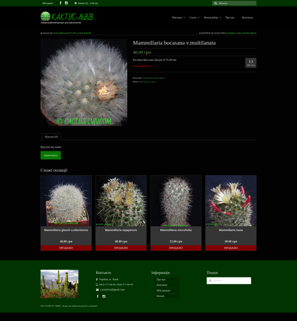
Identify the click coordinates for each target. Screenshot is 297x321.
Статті (193, 17)
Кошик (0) (86, 3)
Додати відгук (50, 155)
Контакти (247, 17)
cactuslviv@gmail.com (110, 289)
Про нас (230, 17)
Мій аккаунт (163, 290)
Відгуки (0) (51, 136)
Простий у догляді (147, 81)
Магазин (176, 17)
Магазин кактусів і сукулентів (72, 33)
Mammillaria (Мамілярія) (240, 33)
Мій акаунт (47, 3)
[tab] (51, 136)
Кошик (160, 296)
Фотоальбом (210, 17)
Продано (66, 247)
